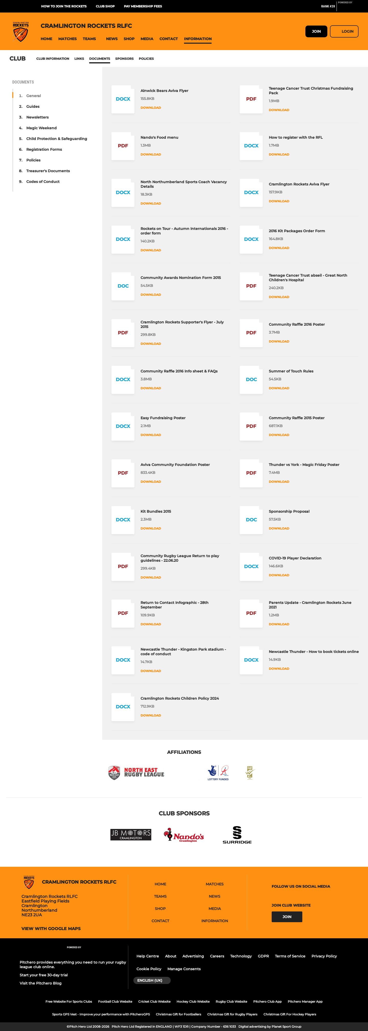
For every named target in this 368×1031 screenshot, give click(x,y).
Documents (99, 59)
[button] (46, 39)
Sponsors (124, 59)
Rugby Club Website (231, 1001)
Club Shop (105, 6)
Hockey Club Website (193, 1001)
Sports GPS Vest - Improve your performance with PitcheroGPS (101, 1014)
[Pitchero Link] (348, 8)
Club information (52, 59)
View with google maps (50, 929)
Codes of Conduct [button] (43, 181)
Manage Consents (184, 969)
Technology (241, 956)
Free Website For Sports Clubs (68, 1001)
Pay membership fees (143, 6)
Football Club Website (115, 1001)
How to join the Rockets (64, 6)
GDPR (263, 956)
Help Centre (147, 956)
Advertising (193, 956)
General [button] (33, 95)
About (170, 956)
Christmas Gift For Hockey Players (289, 1014)
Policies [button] (33, 160)
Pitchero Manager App (305, 1001)
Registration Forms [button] (44, 149)
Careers (217, 956)
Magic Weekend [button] (41, 128)
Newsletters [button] (37, 117)
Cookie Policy (148, 969)
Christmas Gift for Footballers (178, 1014)
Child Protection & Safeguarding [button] (56, 138)
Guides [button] (32, 106)
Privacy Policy (324, 956)
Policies (146, 59)
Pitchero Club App (267, 1001)
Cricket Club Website (154, 1001)
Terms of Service (290, 956)
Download (151, 108)
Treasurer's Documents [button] (48, 171)
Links (79, 59)
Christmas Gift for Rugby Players (232, 1014)
